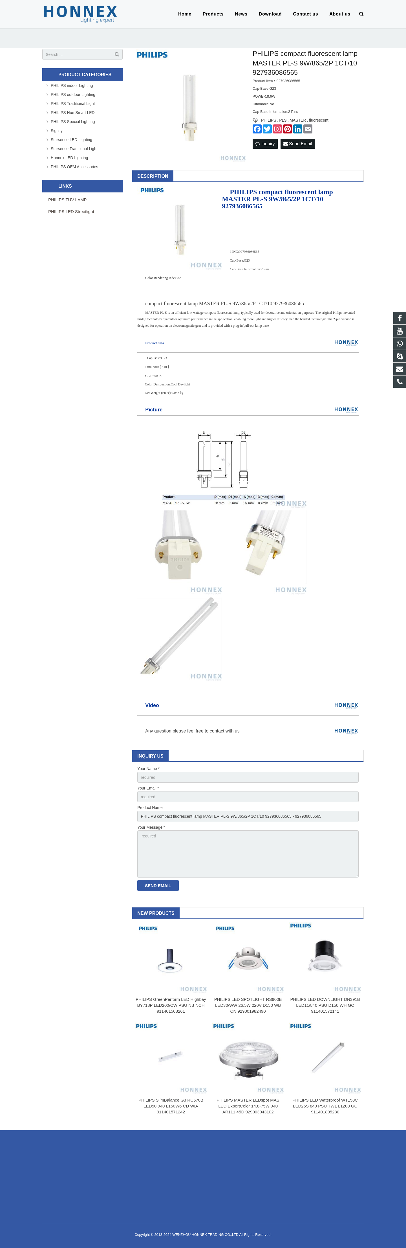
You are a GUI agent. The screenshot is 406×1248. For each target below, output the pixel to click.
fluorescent (318, 120)
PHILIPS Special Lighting (73, 121)
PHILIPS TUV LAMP (67, 199)
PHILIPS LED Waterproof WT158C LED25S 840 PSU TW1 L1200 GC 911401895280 (325, 1106)
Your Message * (151, 827)
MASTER (298, 120)
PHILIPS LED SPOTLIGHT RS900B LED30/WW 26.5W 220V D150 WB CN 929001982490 (248, 1005)
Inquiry (265, 143)
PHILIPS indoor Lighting (72, 85)
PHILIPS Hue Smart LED (73, 112)
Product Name (149, 807)
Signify (57, 130)
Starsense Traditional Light (74, 148)
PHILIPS (268, 120)
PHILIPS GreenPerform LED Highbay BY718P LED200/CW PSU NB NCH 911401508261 (171, 1005)
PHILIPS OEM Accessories (74, 167)
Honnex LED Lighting (69, 157)
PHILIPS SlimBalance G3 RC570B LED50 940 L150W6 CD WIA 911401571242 (170, 1106)
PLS (282, 120)
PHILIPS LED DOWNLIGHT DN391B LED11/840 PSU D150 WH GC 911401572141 (325, 1005)
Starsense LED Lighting (71, 139)
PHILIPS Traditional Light (73, 103)
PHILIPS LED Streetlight (71, 211)
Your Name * (148, 768)
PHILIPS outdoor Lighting (73, 94)
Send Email (297, 143)
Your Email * (148, 788)
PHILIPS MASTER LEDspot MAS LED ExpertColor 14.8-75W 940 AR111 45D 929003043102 (248, 1106)
